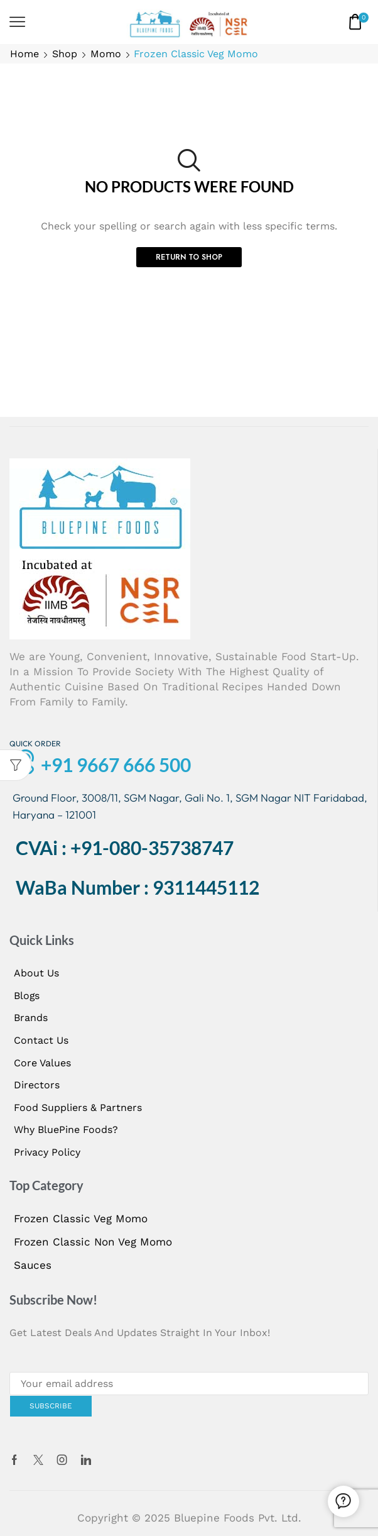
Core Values (42, 1063)
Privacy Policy (47, 1152)
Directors (37, 1085)
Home (24, 54)
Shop (64, 54)
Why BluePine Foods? (66, 1129)
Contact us (41, 1040)
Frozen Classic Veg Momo (81, 1218)
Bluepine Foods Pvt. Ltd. (237, 1517)
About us (36, 973)
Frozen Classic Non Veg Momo (93, 1241)
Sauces (32, 1265)
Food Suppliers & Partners (78, 1107)
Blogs (27, 996)
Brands (31, 1018)
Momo (105, 54)
